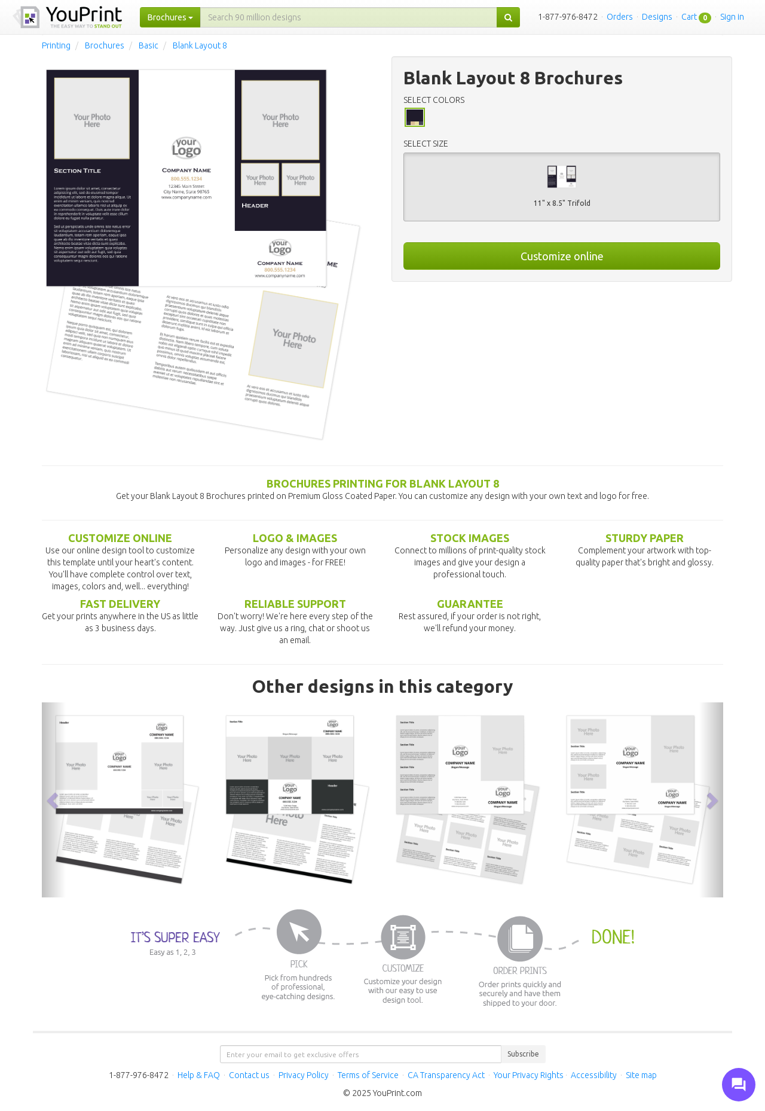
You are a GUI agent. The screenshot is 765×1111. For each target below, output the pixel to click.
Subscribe (523, 1054)
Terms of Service (368, 1075)
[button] (54, 800)
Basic (148, 45)
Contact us (249, 1075)
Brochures (104, 45)
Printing (56, 45)
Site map (641, 1075)
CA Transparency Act (446, 1075)
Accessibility (594, 1075)
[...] (348, 17)
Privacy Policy (304, 1075)
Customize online (562, 256)
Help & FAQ (199, 1075)
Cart (689, 17)
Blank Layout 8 (200, 45)
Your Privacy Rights (529, 1075)
